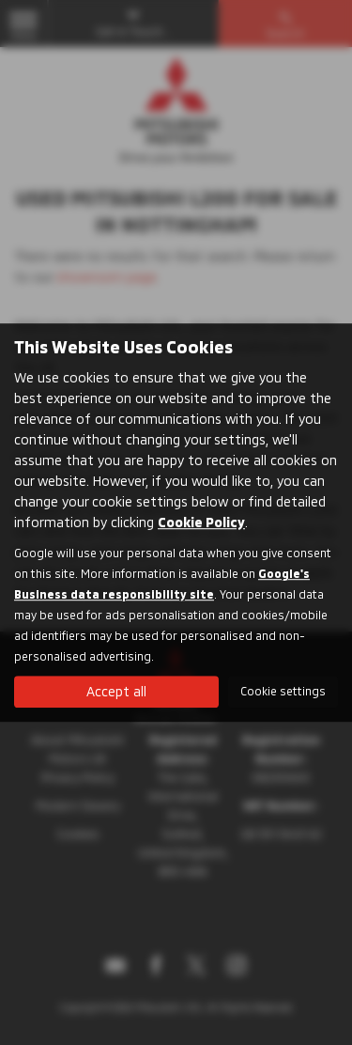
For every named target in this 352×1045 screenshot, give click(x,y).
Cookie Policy (201, 522)
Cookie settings (283, 690)
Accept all (116, 691)
